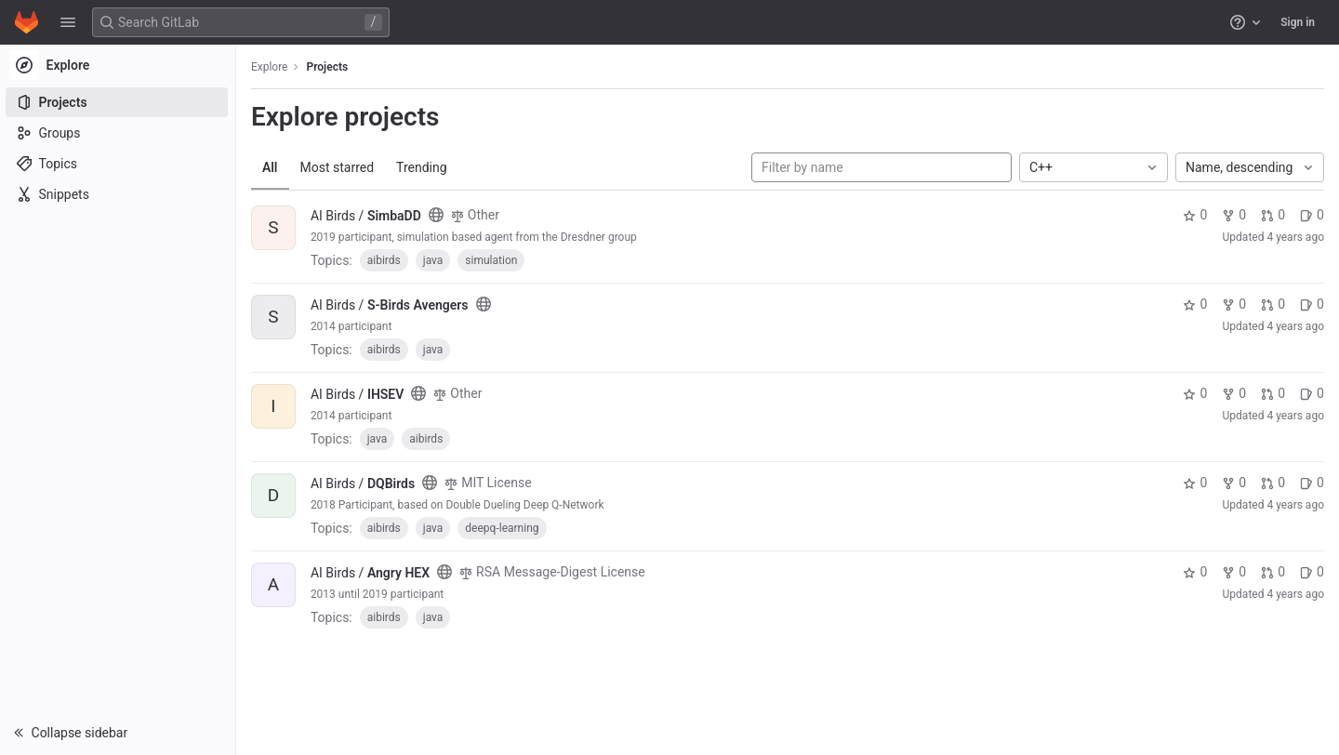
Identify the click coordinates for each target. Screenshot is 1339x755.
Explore (271, 66)
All (272, 167)
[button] (68, 22)
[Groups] (118, 133)
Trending (423, 167)
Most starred (339, 167)
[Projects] (118, 102)
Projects (330, 66)
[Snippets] (118, 194)
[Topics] (118, 164)
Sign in (1297, 22)
